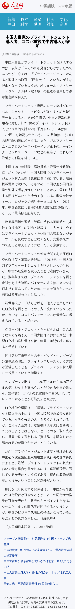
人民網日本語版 (10, 54)
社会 (51, 19)
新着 (11, 19)
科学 (24, 24)
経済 (38, 19)
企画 (64, 24)
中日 (11, 24)
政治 (24, 19)
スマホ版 (65, 6)
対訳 (51, 24)
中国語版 (47, 6)
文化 (64, 19)
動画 (38, 24)
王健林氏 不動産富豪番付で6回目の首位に (31, 583)
